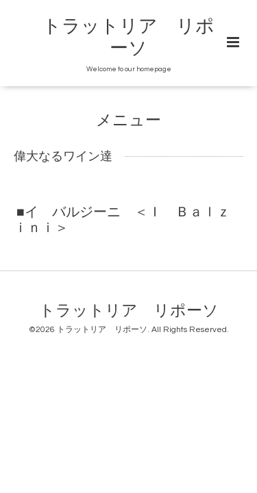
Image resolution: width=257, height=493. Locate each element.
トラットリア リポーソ (129, 310)
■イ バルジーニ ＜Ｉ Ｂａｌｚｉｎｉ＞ (122, 220)
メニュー (128, 121)
